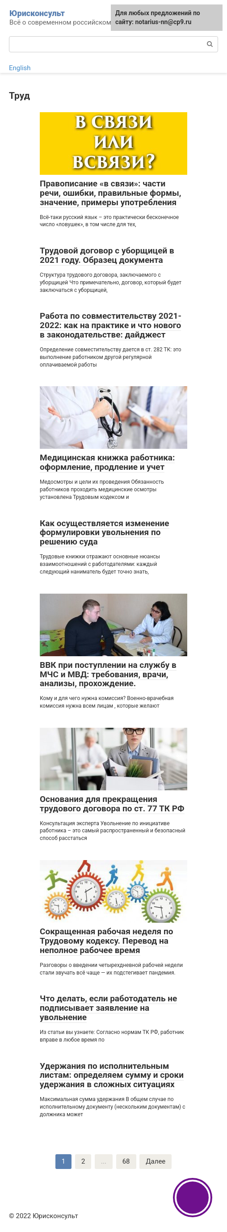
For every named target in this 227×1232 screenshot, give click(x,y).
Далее (155, 1161)
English (20, 68)
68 (126, 1161)
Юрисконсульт (37, 13)
